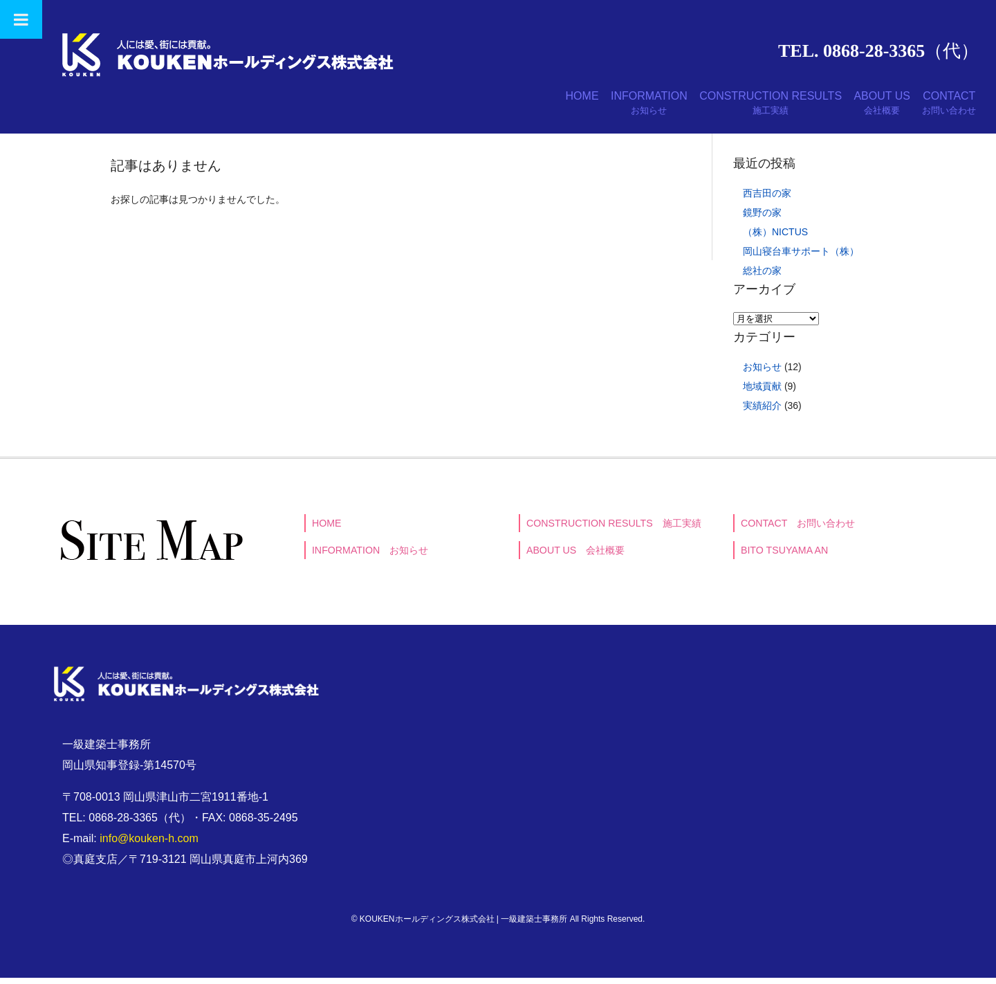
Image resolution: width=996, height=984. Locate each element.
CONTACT (941, 107)
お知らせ (762, 373)
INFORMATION (594, 107)
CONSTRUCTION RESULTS (732, 107)
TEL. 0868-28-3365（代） (878, 51)
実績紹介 (762, 411)
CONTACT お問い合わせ (799, 529)
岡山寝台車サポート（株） (801, 257)
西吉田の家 (767, 199)
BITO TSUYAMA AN (785, 557)
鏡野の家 (762, 218)
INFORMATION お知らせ (371, 557)
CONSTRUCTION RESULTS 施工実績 (614, 529)
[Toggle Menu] (21, 19)
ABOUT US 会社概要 (576, 557)
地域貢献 (762, 392)
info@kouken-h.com (149, 844)
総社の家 (762, 276)
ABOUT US (859, 107)
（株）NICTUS (775, 238)
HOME (511, 100)
